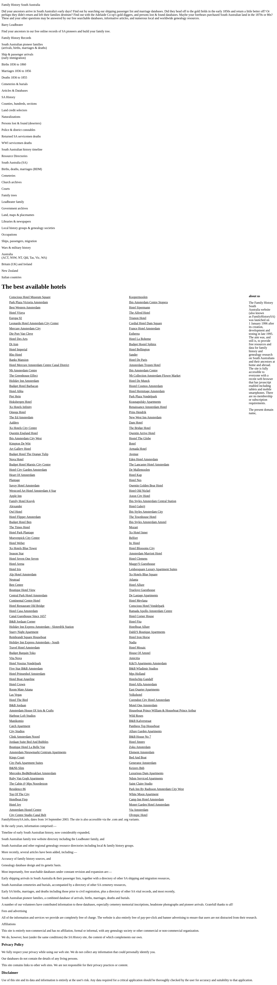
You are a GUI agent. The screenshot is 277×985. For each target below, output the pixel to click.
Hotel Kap (135, 475)
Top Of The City (19, 794)
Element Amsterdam (141, 752)
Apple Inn (15, 496)
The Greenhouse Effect (23, 375)
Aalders (14, 422)
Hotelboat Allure (139, 626)
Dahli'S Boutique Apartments (147, 632)
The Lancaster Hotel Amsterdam (149, 464)
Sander (133, 354)
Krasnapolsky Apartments (145, 401)
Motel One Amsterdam (143, 705)
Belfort (133, 537)
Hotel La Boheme (140, 338)
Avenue (133, 454)
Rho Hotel (15, 354)
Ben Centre (16, 584)
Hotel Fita (135, 621)
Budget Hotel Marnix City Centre (30, 464)
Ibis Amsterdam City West (25, 438)
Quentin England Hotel (23, 433)
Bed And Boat (138, 757)
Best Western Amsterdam (24, 307)
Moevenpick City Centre (24, 537)
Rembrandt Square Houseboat (27, 637)
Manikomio (16, 720)
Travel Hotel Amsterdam (24, 647)
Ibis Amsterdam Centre (143, 370)
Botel (132, 443)
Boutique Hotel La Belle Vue (27, 747)
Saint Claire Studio (141, 783)
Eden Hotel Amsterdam (143, 459)
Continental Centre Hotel (24, 600)
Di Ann (13, 344)
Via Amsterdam (138, 809)
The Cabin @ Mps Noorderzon (28, 783)
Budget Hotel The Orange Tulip (28, 454)
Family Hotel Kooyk (22, 501)
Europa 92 (15, 318)
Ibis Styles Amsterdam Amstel (147, 522)
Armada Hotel (138, 448)
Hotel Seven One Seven (23, 558)
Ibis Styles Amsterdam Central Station (152, 501)
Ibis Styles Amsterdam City (146, 511)
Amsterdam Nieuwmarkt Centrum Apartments (37, 752)
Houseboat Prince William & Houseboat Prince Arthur (162, 710)
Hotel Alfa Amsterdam (143, 684)
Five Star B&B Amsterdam (26, 668)
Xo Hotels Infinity (20, 407)
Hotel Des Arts (18, 338)
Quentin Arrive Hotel (142, 433)
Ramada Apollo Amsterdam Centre (150, 611)
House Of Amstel (139, 653)
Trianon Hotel (137, 318)
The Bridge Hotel (140, 428)
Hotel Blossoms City (142, 548)
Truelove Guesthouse (142, 590)
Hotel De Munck (139, 380)
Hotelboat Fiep (18, 799)
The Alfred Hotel (139, 312)
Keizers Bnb (136, 768)
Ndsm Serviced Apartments (146, 778)
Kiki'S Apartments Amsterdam (148, 663)
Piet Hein (15, 396)
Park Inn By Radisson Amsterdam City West (156, 789)
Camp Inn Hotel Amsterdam (146, 799)
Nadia (132, 642)
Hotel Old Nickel (139, 490)
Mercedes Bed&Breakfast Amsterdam (32, 773)
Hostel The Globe (140, 438)
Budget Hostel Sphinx (142, 344)
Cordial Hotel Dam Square (145, 323)
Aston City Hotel (139, 496)
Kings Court (16, 757)
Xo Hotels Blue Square (143, 574)
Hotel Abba (16, 391)
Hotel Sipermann (139, 307)
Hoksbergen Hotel (20, 401)
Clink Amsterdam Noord (24, 736)
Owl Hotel (15, 511)
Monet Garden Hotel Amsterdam (149, 804)
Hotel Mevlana (138, 600)
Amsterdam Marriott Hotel (145, 553)
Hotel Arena (16, 563)
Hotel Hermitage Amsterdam (147, 391)
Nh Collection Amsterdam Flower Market (155, 375)
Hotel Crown (17, 684)
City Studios (17, 731)
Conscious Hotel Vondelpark (146, 605)
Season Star (16, 553)
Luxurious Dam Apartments (146, 773)
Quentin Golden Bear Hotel (146, 485)
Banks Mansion (18, 359)
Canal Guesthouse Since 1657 (27, 616)
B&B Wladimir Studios (143, 668)
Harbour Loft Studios (22, 715)
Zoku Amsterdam (140, 747)
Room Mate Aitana (21, 689)
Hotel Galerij (137, 506)
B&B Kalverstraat (140, 720)
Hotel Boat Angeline (22, 679)
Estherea (134, 333)
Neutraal (14, 579)
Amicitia (134, 658)
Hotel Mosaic (137, 647)
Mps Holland (137, 673)
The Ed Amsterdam (21, 417)
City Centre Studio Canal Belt (27, 815)
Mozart (133, 527)
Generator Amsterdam (142, 762)
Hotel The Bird (18, 700)
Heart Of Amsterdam (22, 475)
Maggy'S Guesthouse (142, 563)
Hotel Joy (15, 804)
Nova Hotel (16, 459)
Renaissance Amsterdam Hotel (148, 407)
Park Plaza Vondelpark (143, 396)
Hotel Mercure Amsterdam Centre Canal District (39, 365)
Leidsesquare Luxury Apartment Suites (153, 569)
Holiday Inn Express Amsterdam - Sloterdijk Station (41, 626)
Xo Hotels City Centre (23, 428)
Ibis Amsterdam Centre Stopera (148, 302)
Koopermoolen (138, 297)
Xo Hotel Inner (138, 532)
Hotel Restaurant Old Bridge (27, 605)
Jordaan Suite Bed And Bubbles (28, 741)
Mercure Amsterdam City (25, 328)
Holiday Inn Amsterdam (24, 380)
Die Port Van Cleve (21, 333)
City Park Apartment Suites (26, 762)
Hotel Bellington (139, 349)
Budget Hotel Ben (20, 522)
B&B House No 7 (140, 736)
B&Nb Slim (16, 768)
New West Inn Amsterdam (145, 417)
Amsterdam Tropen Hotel (145, 365)
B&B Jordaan (17, 705)
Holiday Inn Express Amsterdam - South (34, 642)
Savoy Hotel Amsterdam (24, 485)
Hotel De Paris (138, 359)
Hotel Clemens (138, 558)
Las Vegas (15, 694)
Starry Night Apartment (23, 632)
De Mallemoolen (139, 469)
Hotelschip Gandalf (141, 679)
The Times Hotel (19, 527)
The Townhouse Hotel (142, 516)
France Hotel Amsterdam (144, 328)
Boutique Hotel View (22, 590)
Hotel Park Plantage (21, 532)
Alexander (15, 506)
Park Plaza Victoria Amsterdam (28, 302)
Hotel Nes (135, 480)
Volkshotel (135, 694)
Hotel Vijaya (17, 312)
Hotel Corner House (141, 616)
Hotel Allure (136, 584)
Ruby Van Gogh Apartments (26, 778)
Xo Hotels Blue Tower (23, 548)
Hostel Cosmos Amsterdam (146, 386)
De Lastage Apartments (143, 595)
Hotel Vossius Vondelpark (25, 663)
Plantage (14, 480)
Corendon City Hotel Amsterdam (149, 700)
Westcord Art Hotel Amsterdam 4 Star (32, 490)
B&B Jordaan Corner (22, 621)
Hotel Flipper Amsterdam (25, 516)
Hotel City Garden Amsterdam (28, 469)
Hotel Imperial (18, 349)
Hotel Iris (15, 569)
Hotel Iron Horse (139, 637)
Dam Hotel (136, 422)
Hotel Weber (17, 543)
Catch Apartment (19, 726)
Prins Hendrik (137, 412)
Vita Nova (15, 658)
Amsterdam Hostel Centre (25, 809)
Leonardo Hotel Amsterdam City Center (34, 323)
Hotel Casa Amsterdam (23, 611)
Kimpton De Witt (20, 443)
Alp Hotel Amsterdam (22, 574)
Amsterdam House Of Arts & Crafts (31, 710)
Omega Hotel (17, 412)
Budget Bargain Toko (22, 653)
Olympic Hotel (138, 815)
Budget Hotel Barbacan (23, 386)
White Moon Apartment (144, 794)
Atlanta (133, 579)
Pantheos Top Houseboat (144, 726)
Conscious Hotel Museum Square (30, 297)
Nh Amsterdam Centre (23, 370)
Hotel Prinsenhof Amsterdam (27, 673)
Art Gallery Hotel (20, 448)
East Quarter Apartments (144, 689)
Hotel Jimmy (137, 741)
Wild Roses (136, 715)
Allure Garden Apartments (145, 731)
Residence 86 (17, 789)
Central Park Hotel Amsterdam (28, 595)
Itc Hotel (134, 543)
